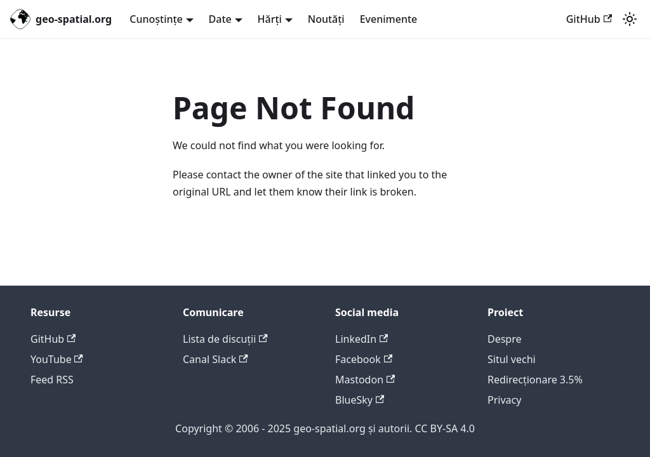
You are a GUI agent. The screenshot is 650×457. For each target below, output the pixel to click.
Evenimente (389, 19)
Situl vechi (512, 359)
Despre (505, 339)
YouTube (56, 359)
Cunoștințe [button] (156, 19)
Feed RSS (52, 380)
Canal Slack (215, 359)
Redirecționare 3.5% (535, 380)
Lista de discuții (225, 339)
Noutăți (326, 19)
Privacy (504, 400)
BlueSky (359, 400)
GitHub (589, 19)
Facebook (363, 359)
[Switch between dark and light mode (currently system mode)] (630, 19)
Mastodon (365, 380)
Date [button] (220, 19)
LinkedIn (361, 339)
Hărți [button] (270, 19)
